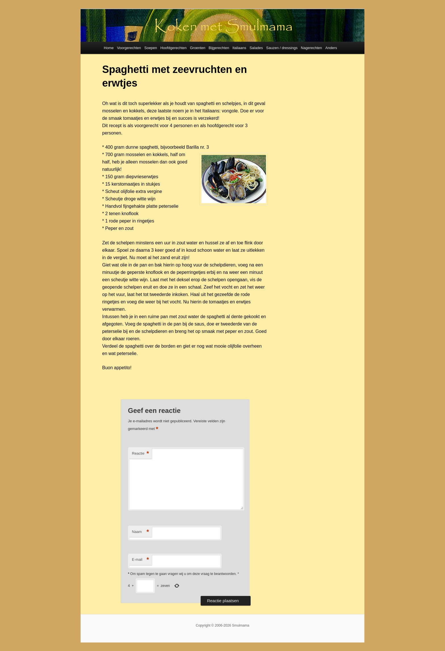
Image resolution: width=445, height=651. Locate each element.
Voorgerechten (129, 48)
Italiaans (239, 48)
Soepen (150, 48)
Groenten (197, 48)
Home (109, 48)
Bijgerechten (219, 48)
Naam (140, 532)
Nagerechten (311, 48)
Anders (331, 48)
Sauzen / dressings (282, 48)
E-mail (140, 560)
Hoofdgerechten (173, 48)
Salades (256, 48)
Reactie (140, 454)
